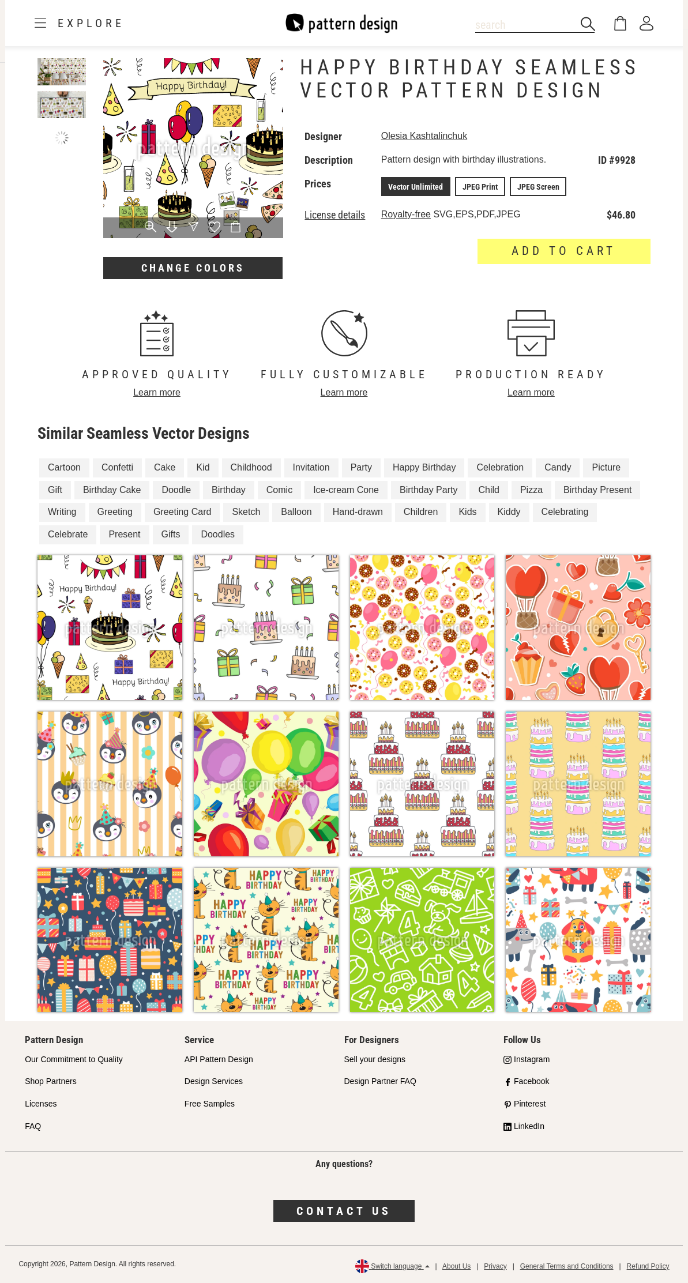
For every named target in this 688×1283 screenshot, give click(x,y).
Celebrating (565, 512)
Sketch (246, 512)
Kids (467, 512)
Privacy (495, 1266)
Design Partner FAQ (380, 1081)
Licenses (41, 1103)
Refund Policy (648, 1266)
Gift (55, 490)
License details (334, 214)
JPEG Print (479, 186)
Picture (606, 467)
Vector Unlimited (416, 186)
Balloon (296, 512)
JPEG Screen (537, 186)
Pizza (531, 490)
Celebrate (68, 534)
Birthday (229, 490)
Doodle (176, 490)
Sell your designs (375, 1059)
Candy (557, 467)
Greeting (115, 512)
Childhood (251, 467)
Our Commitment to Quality (74, 1059)
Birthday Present (597, 490)
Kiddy (509, 512)
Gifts (171, 534)
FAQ (33, 1126)
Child (488, 490)
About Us (456, 1266)
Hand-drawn (358, 512)
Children (421, 512)
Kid (202, 467)
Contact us (344, 1211)
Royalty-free (406, 214)
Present (124, 534)
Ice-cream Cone (346, 490)
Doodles (218, 534)
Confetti (117, 467)
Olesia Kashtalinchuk (425, 136)
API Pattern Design (219, 1059)
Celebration (500, 467)
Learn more (157, 392)
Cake (164, 467)
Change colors (193, 268)
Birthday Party (428, 490)
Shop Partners (51, 1081)
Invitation (311, 467)
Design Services (214, 1081)
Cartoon (64, 467)
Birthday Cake (112, 490)
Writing (62, 512)
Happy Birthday (424, 467)
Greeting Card (182, 512)
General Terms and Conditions (567, 1266)
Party (361, 467)
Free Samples (210, 1103)
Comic (279, 490)
